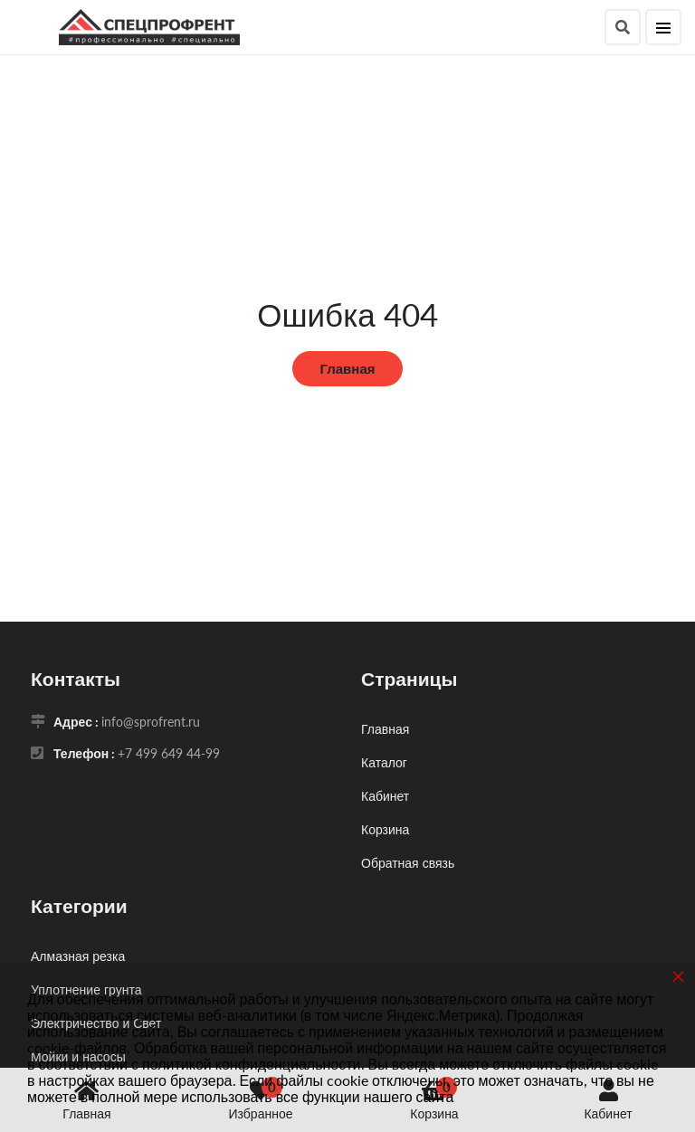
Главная (347, 368)
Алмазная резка (78, 956)
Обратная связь (407, 862)
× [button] (678, 976)
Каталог (384, 762)
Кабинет (385, 796)
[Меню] (663, 27)
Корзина (385, 829)
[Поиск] (623, 27)
